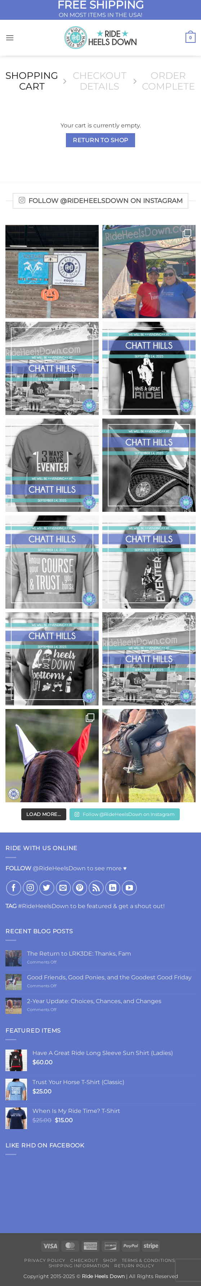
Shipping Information (79, 1265)
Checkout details (99, 81)
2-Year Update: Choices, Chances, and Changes (94, 1001)
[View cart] (191, 38)
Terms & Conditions (148, 1260)
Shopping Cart (31, 81)
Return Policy (134, 1265)
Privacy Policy (45, 1260)
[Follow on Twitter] (46, 887)
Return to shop (100, 140)
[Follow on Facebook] (13, 887)
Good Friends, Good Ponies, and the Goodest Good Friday (109, 977)
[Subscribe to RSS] (96, 887)
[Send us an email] (63, 887)
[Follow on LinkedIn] (112, 887)
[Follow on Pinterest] (80, 887)
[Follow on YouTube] (129, 887)
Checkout (84, 1260)
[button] (9, 37)
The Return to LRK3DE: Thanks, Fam (79, 953)
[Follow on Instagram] (30, 887)
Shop (110, 1260)
